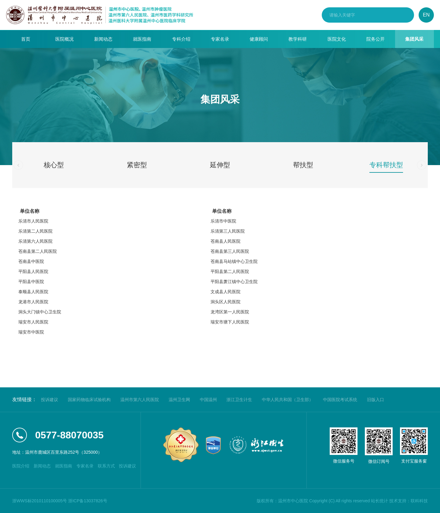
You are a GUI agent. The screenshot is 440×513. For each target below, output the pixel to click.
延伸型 (220, 165)
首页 (25, 39)
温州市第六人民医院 (139, 399)
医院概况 (64, 39)
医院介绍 (20, 465)
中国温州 (208, 399)
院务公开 (375, 39)
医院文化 (337, 39)
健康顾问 (259, 39)
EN (426, 14)
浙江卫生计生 (239, 399)
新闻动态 (103, 39)
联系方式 (106, 465)
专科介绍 (181, 39)
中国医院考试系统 (340, 399)
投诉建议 (49, 399)
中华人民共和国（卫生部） (287, 399)
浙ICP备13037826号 (87, 500)
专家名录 (220, 39)
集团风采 (414, 39)
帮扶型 (303, 165)
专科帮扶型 (386, 165)
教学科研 (297, 39)
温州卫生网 (179, 399)
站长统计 (379, 500)
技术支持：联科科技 (408, 500)
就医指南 (142, 39)
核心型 (54, 165)
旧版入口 (375, 399)
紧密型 (137, 165)
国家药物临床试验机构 (89, 399)
